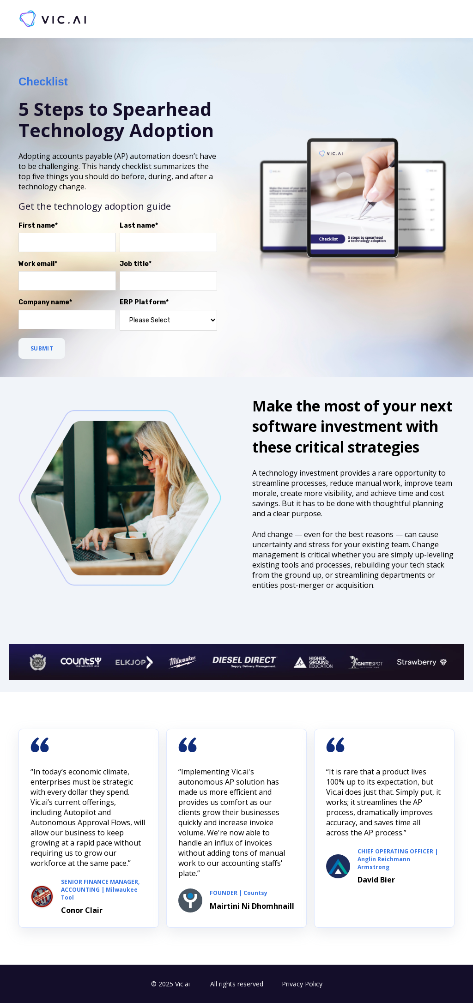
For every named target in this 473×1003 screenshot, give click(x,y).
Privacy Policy (302, 983)
